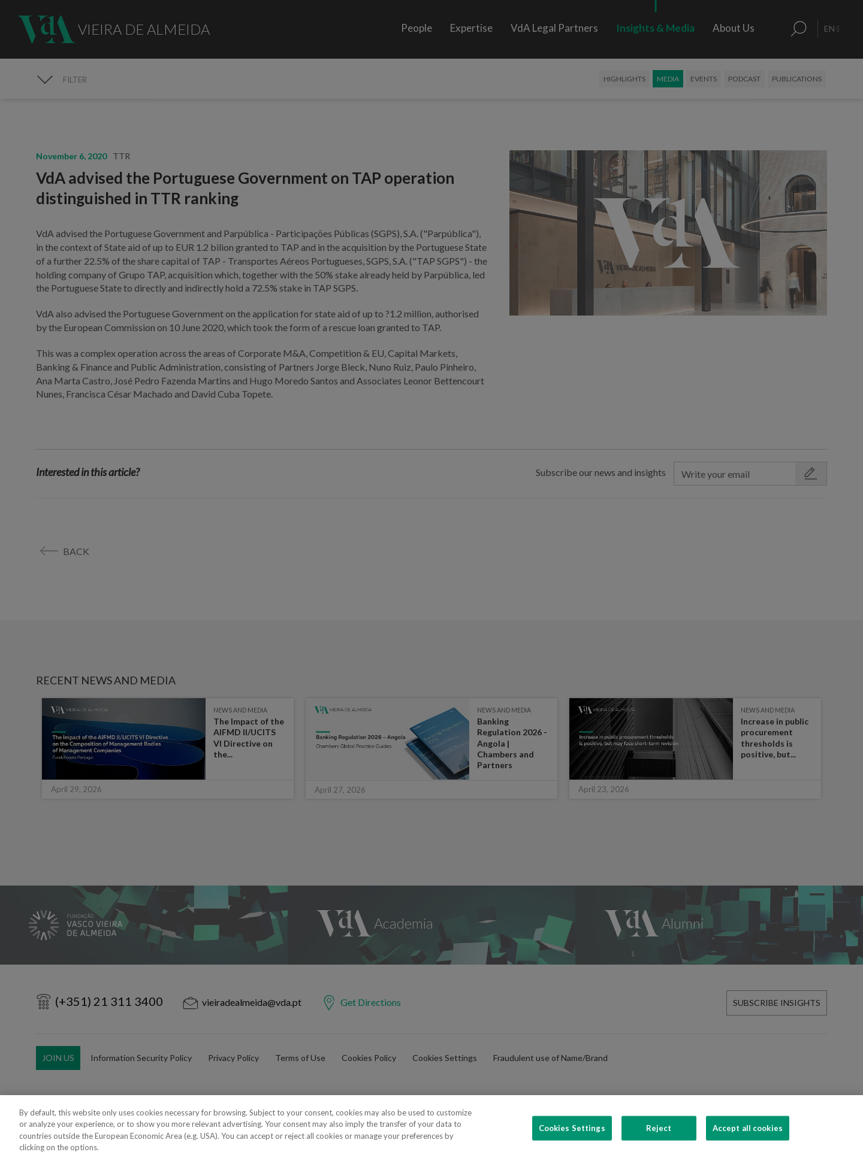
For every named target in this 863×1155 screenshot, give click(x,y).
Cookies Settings (572, 1139)
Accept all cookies (748, 1139)
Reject (659, 1139)
